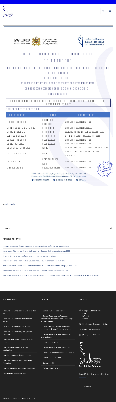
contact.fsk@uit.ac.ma (91, 329)
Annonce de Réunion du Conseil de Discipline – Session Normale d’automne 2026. (35, 270)
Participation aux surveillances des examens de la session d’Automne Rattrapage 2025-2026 (40, 265)
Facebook (87, 386)
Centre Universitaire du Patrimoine (57, 347)
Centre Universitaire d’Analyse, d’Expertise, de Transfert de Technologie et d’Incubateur (57, 318)
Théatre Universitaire (51, 368)
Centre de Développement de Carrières (59, 352)
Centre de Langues (50, 342)
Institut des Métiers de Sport (15, 373)
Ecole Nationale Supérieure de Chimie (19, 368)
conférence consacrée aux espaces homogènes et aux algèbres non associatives (36, 246)
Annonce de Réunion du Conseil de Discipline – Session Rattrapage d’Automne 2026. (36, 251)
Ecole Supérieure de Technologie (17, 355)
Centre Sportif (48, 363)
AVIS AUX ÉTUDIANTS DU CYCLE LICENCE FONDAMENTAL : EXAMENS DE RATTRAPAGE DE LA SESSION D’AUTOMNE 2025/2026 (51, 275)
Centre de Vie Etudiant (52, 358)
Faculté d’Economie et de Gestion (17, 326)
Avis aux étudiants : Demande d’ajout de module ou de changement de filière (34, 261)
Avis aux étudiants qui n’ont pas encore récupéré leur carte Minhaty (30, 256)
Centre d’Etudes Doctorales (54, 311)
